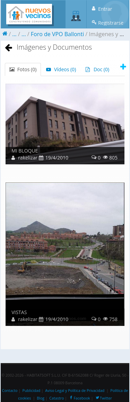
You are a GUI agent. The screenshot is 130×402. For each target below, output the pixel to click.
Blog (40, 398)
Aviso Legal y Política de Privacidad (74, 390)
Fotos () (22, 69)
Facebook (79, 398)
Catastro (56, 398)
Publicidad (32, 390)
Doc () (97, 69)
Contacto (10, 390)
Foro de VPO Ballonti (57, 34)
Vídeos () (61, 69)
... (14, 34)
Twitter (103, 398)
